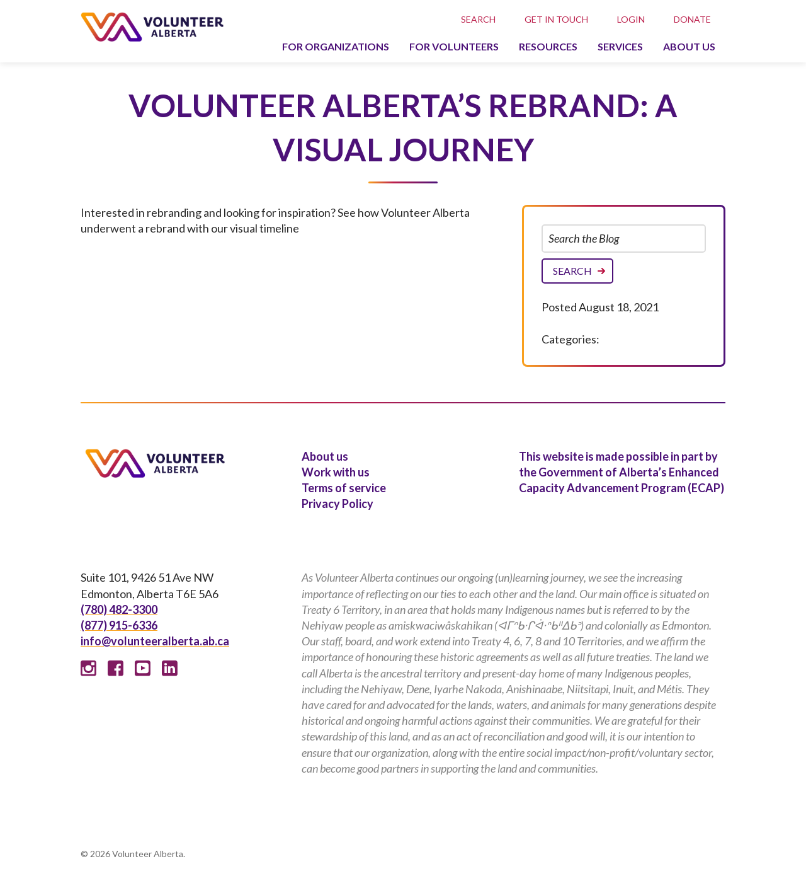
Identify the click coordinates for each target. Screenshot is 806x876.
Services (620, 46)
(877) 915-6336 (119, 625)
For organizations (335, 46)
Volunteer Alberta (152, 27)
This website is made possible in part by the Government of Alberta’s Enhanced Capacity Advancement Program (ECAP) (621, 472)
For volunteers (454, 46)
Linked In (170, 668)
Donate (692, 19)
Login (631, 19)
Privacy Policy (337, 503)
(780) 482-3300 (119, 609)
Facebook (115, 668)
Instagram (88, 668)
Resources (548, 46)
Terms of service (344, 488)
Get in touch (556, 19)
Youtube (142, 668)
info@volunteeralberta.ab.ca (155, 641)
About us (689, 46)
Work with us (336, 472)
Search (478, 19)
